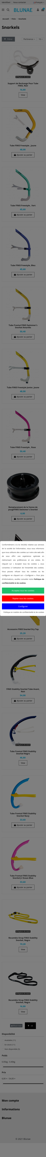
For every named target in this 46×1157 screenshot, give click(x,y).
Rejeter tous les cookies (23, 598)
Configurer (23, 606)
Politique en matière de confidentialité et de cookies (23, 612)
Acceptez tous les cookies (23, 590)
